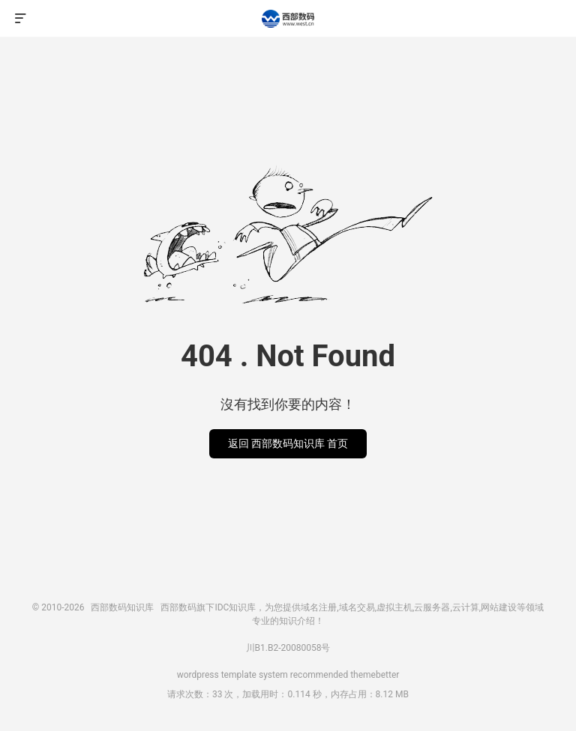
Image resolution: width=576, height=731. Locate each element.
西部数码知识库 (288, 19)
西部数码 (178, 607)
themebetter (374, 675)
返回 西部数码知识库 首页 (288, 443)
